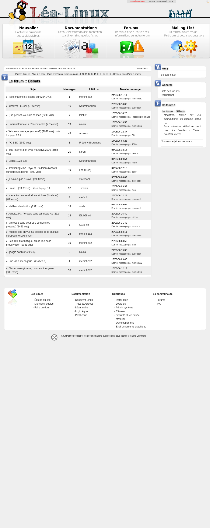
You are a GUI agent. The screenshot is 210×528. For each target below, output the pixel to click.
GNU (171, 1)
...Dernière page (119, 74)
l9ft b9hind (85, 215)
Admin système (124, 307)
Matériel (120, 319)
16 (101, 74)
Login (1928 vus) (17, 160)
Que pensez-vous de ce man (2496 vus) (31, 115)
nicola (82, 124)
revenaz (136, 153)
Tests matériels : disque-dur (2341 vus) (30, 96)
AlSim (134, 163)
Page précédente (55, 74)
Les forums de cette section (33, 68)
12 (89, 74)
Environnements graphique (131, 326)
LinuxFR (151, 1)
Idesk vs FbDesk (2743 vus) (24, 105)
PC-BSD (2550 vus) (19, 142)
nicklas (135, 217)
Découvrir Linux (84, 299)
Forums (161, 299)
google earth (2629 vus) (21, 252)
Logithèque (81, 311)
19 (110, 74)
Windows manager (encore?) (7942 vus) (31, 131)
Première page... (72, 74)
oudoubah (136, 108)
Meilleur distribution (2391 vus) (25, 206)
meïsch (83, 197)
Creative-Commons (137, 336)
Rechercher (167, 94)
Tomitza (83, 188)
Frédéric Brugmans (141, 117)
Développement (125, 322)
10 (83, 74)
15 (98, 74)
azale (82, 206)
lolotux (83, 115)
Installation (122, 299)
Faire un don (41, 307)
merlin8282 (85, 96)
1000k (135, 144)
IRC (159, 303)
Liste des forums (170, 91)
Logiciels (121, 303)
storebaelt (84, 179)
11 (86, 74)
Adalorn (83, 133)
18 (107, 74)
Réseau (120, 311)
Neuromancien (87, 105)
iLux (134, 245)
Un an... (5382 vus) (19, 188)
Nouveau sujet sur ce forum (176, 141)
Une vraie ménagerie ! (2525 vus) (27, 261)
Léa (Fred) (85, 170)
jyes (134, 190)
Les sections (12, 68)
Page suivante (134, 74)
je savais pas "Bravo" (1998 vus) (26, 179)
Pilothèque (81, 315)
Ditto (134, 135)
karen (82, 151)
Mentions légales (43, 303)
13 (92, 74)
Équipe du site (42, 299)
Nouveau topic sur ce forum (62, 68)
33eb (134, 172)
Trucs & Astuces (84, 303)
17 (104, 74)
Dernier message (119, 99)
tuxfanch (84, 224)
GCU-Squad (162, 1)
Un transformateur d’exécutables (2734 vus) (33, 124)
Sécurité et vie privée (128, 315)
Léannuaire (81, 307)
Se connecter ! (169, 74)
